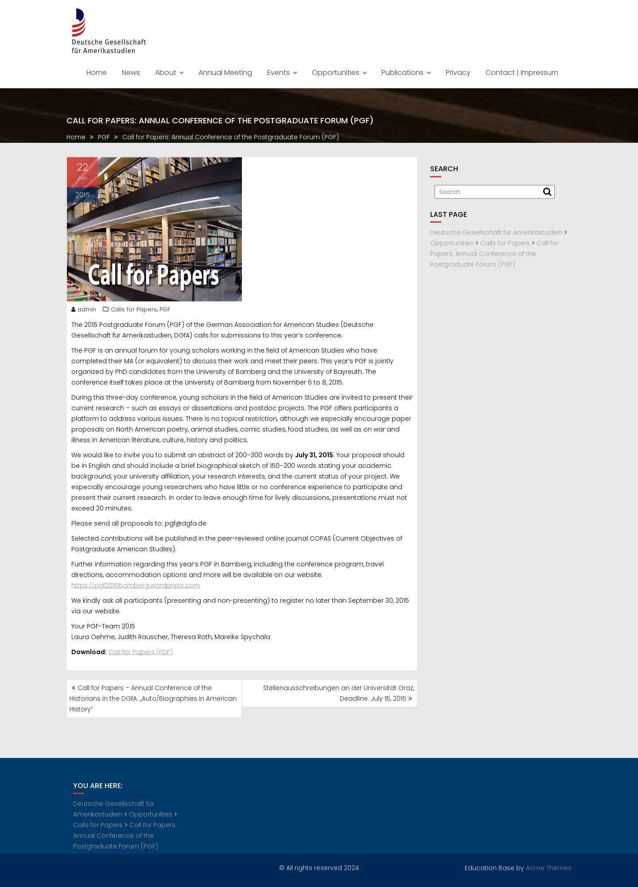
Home (96, 72)
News (131, 72)
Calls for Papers (134, 312)
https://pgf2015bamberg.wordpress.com (135, 588)
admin (83, 312)
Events (278, 72)
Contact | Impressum (522, 72)
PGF (165, 312)
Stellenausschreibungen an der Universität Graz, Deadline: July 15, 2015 (338, 693)
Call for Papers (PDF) (141, 655)
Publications (402, 72)
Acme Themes (549, 867)
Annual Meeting (225, 72)
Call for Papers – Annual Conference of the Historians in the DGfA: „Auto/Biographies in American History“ (153, 698)
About (165, 72)
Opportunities (335, 72)
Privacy (458, 72)
